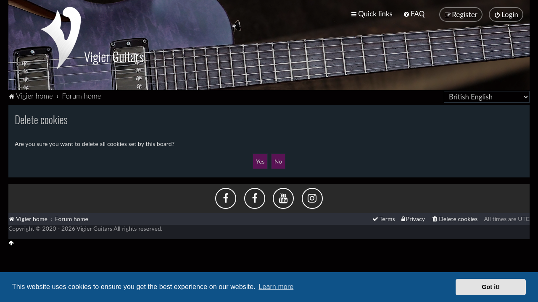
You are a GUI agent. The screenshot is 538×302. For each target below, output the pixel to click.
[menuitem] (414, 13)
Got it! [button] (491, 287)
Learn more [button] (275, 286)
